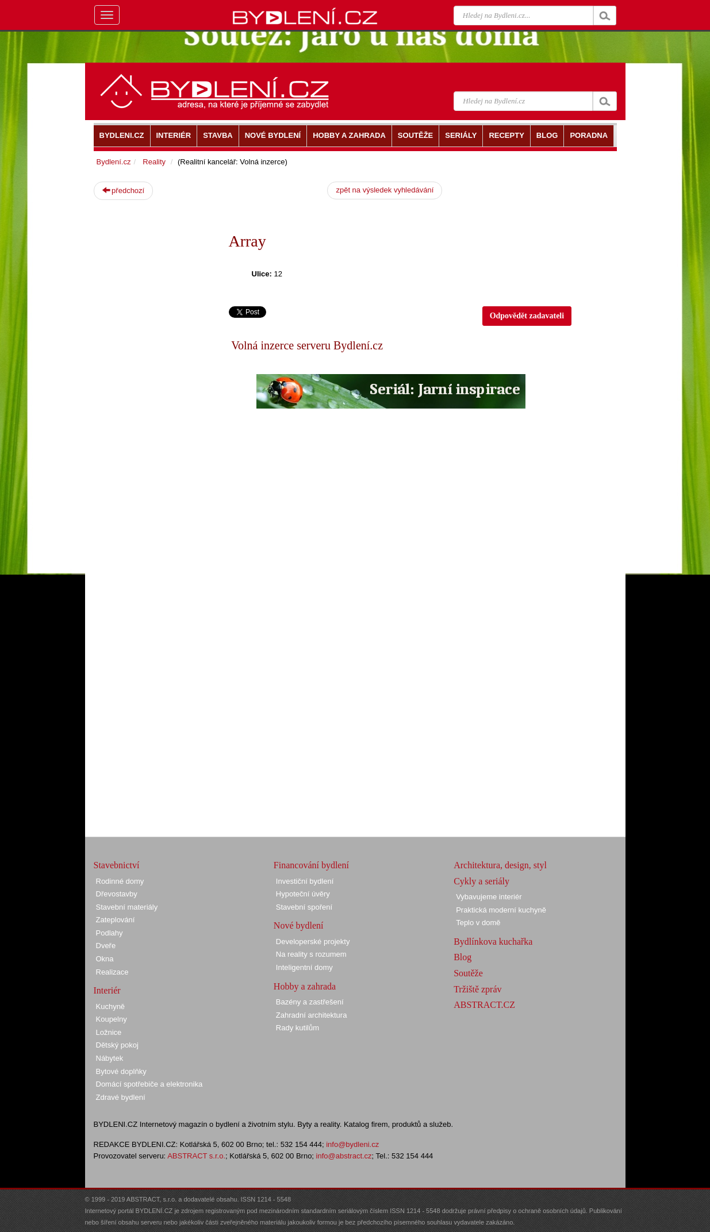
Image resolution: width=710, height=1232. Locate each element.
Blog (462, 957)
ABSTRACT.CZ (484, 1005)
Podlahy (109, 933)
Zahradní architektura (311, 1015)
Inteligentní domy (304, 967)
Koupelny (111, 1019)
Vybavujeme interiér (488, 896)
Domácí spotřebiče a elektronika (149, 1084)
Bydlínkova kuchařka (493, 941)
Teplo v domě (478, 922)
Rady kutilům (297, 1027)
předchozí (123, 190)
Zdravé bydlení (120, 1097)
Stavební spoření (304, 907)
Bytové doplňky (121, 1071)
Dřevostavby (116, 894)
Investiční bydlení (304, 881)
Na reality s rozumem (311, 954)
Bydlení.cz (114, 161)
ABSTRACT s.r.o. (196, 1156)
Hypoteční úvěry (303, 894)
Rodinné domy (120, 881)
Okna (105, 958)
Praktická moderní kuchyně (501, 910)
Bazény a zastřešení (310, 1002)
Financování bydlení (311, 865)
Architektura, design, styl (500, 865)
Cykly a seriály (481, 881)
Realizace (112, 972)
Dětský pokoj (117, 1045)
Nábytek (110, 1058)
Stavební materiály (127, 907)
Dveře (106, 945)
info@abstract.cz (344, 1156)
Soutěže (468, 973)
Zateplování (115, 919)
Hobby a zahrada (305, 986)
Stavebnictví (117, 865)
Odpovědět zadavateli (527, 315)
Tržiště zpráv (477, 989)
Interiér (107, 990)
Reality (154, 161)
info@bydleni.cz (352, 1144)
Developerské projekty (313, 941)
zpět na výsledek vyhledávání (384, 190)
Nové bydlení (299, 925)
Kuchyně (110, 1006)
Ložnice (109, 1032)
